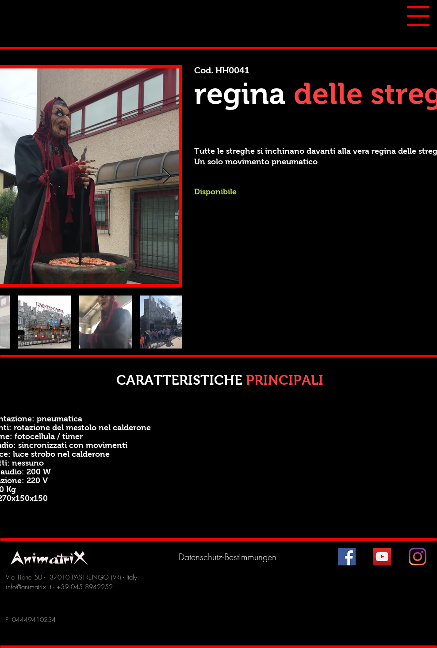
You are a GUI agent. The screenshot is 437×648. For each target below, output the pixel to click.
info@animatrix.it (28, 587)
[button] (418, 16)
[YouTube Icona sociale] (382, 556)
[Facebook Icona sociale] (347, 556)
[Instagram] (417, 556)
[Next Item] (167, 176)
